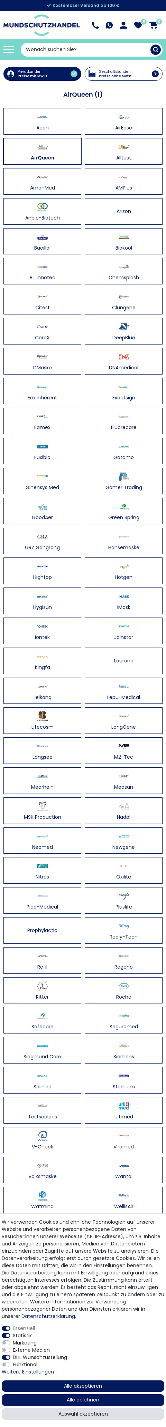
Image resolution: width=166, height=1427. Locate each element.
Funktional (25, 1364)
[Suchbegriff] (85, 50)
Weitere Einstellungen (28, 1371)
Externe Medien (31, 1350)
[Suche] (155, 50)
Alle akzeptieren (83, 1385)
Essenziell (24, 1328)
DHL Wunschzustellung (40, 1357)
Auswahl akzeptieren (83, 1413)
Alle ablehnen (83, 1399)
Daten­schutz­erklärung (48, 1316)
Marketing (25, 1342)
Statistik (22, 1335)
